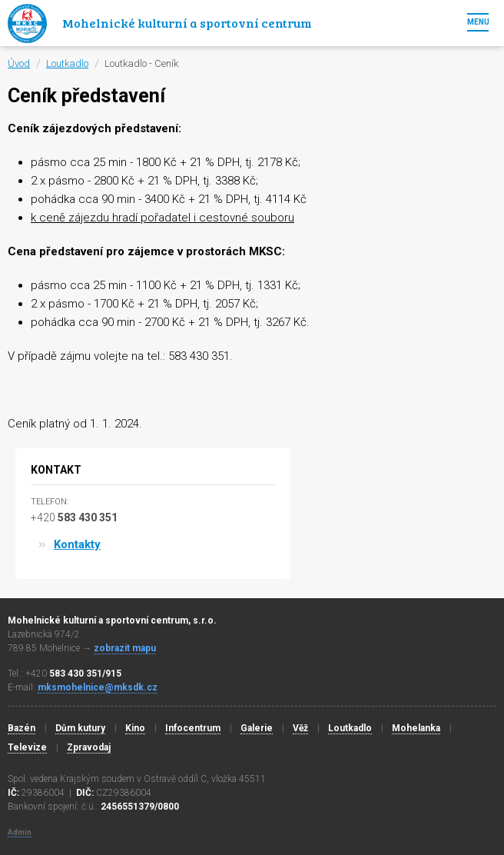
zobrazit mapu (125, 648)
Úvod (19, 63)
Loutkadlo (67, 63)
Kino (135, 728)
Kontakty (77, 544)
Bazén (21, 728)
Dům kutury (80, 728)
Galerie (256, 728)
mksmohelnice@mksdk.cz (98, 687)
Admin (20, 832)
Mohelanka (416, 728)
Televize (27, 747)
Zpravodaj (89, 747)
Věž (300, 728)
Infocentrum (192, 728)
